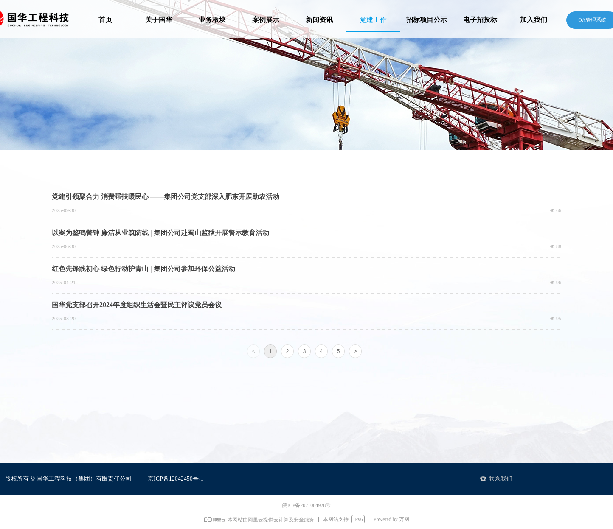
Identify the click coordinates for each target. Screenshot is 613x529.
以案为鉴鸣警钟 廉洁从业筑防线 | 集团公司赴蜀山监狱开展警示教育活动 (160, 232)
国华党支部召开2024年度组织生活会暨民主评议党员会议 (137, 304)
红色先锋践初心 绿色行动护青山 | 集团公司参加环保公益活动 (143, 268)
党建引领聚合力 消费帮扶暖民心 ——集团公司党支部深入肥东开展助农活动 (165, 196)
